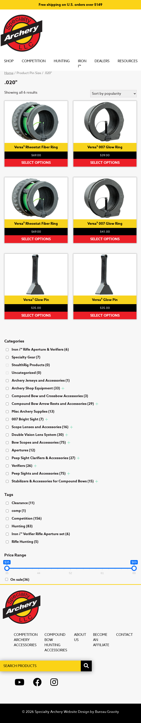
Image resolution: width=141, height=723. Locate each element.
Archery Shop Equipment (36, 388)
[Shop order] (113, 93)
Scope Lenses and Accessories (40, 427)
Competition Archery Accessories (26, 640)
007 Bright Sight (28, 419)
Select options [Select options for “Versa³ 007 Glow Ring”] (105, 239)
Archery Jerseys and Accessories (41, 380)
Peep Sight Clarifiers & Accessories (43, 458)
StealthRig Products (31, 365)
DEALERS (106, 61)
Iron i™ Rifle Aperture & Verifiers (40, 349)
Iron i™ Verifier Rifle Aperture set (41, 534)
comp (19, 510)
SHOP (13, 61)
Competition (38, 61)
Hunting (66, 61)
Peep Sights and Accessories (39, 473)
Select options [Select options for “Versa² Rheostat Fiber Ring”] (36, 162)
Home (8, 73)
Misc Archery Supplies (33, 411)
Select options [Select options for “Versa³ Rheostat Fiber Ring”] (36, 239)
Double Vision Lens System (38, 434)
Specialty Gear (26, 357)
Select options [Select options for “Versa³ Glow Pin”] (105, 315)
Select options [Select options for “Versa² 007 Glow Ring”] (105, 162)
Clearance (23, 503)
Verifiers (22, 465)
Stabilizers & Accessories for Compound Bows (53, 481)
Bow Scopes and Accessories (39, 442)
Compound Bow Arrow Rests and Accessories (53, 403)
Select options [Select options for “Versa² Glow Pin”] (36, 315)
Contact (124, 634)
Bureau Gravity (107, 711)
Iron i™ (86, 64)
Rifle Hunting (25, 541)
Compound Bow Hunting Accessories (55, 642)
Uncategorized (26, 372)
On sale (19, 579)
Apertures (23, 450)
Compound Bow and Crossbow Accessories (50, 396)
